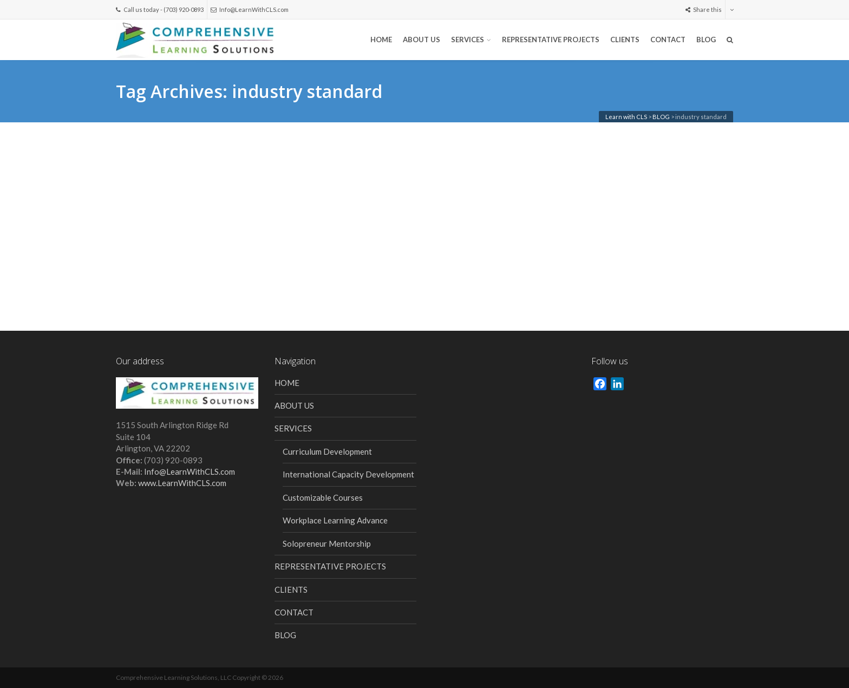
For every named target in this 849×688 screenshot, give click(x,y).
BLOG (706, 39)
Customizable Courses (323, 497)
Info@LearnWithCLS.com (250, 9)
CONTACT (667, 39)
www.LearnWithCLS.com (182, 483)
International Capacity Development (348, 474)
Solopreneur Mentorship (327, 543)
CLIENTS (624, 39)
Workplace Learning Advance (335, 520)
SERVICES (467, 39)
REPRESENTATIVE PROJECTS (550, 39)
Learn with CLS (626, 116)
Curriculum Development (327, 451)
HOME (381, 39)
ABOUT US (421, 39)
